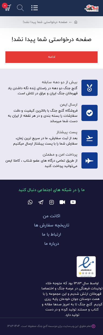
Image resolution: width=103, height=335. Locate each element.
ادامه (51, 57)
